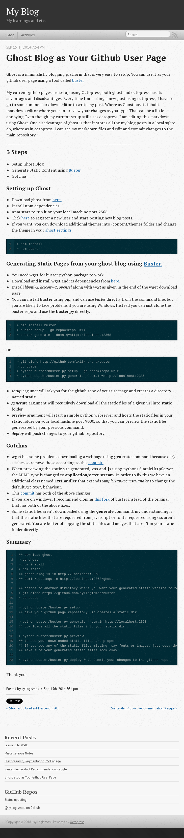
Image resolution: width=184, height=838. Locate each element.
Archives (28, 34)
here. (57, 199)
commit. (95, 462)
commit (27, 493)
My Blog (22, 11)
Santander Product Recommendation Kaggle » (144, 708)
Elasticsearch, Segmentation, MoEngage (33, 761)
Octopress (77, 822)
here (25, 218)
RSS (175, 35)
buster (78, 80)
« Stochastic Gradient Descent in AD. (32, 708)
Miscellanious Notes (19, 753)
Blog (10, 34)
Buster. (153, 263)
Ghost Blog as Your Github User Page (30, 777)
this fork (102, 499)
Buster (75, 170)
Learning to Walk (16, 745)
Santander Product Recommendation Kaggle (36, 769)
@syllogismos (15, 808)
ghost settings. (58, 230)
